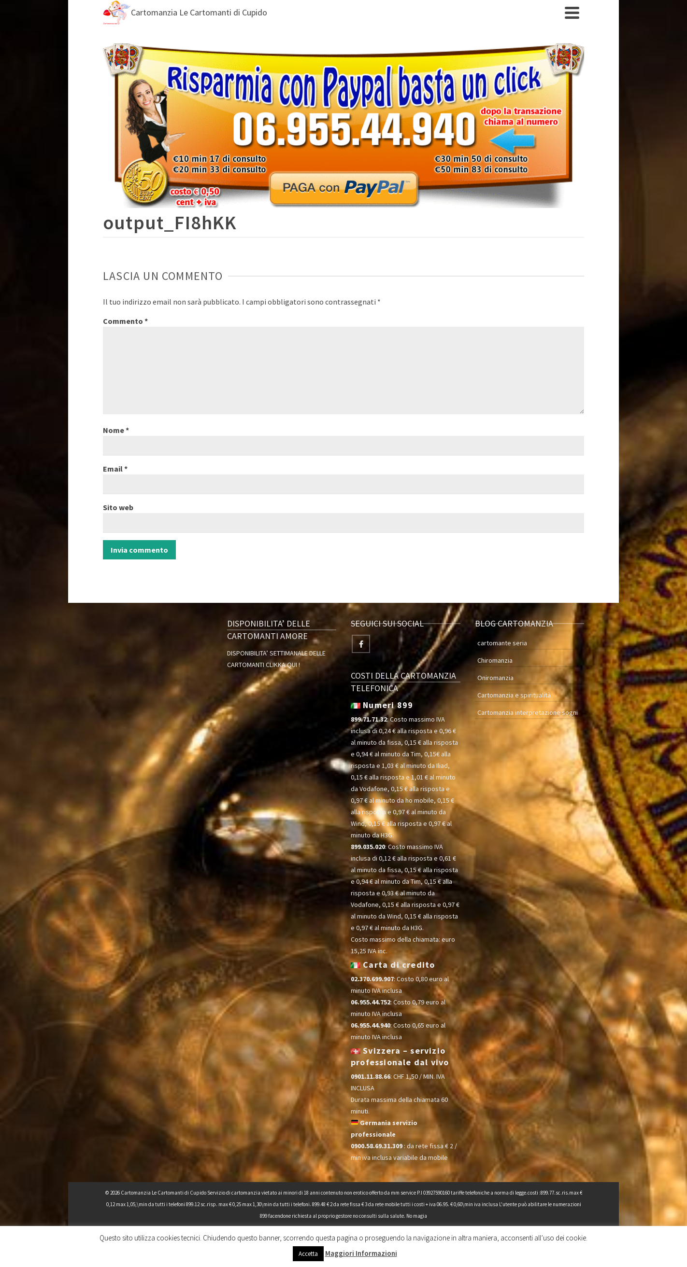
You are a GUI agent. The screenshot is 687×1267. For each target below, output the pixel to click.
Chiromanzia (495, 660)
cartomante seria (502, 643)
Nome (116, 430)
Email (115, 468)
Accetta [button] (308, 1254)
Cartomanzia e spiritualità (514, 695)
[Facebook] (361, 644)
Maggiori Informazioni (361, 1253)
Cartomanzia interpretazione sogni (527, 712)
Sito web (118, 507)
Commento (125, 321)
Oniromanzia (495, 677)
